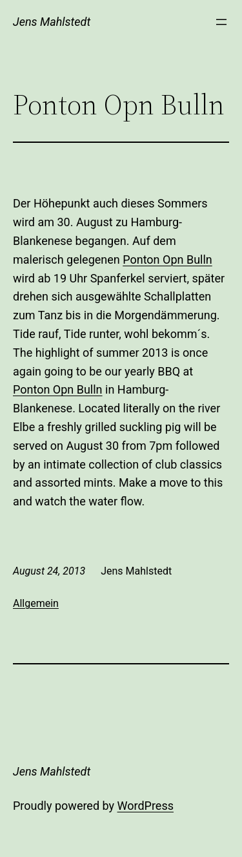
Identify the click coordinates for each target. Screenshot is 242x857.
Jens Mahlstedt (51, 21)
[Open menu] (221, 22)
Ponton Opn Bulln (167, 259)
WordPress (145, 805)
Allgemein (36, 603)
